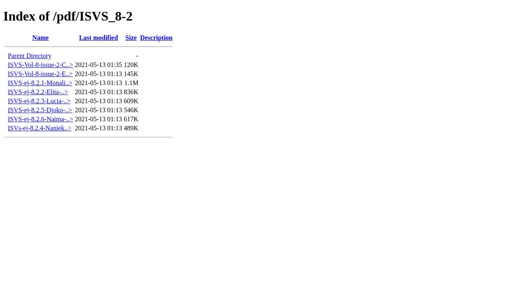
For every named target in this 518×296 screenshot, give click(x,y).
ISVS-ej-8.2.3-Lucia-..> (39, 100)
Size (131, 37)
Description (156, 37)
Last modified (98, 37)
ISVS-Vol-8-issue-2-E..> (40, 73)
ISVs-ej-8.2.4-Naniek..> (39, 128)
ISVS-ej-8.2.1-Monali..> (40, 82)
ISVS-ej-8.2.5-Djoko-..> (40, 109)
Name (40, 37)
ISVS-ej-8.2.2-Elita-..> (38, 91)
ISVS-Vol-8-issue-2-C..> (40, 64)
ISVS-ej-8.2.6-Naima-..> (40, 119)
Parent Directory (29, 55)
